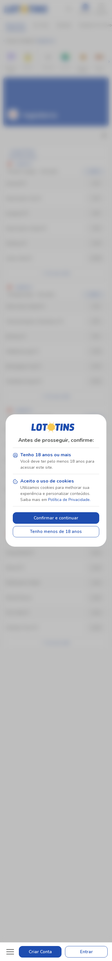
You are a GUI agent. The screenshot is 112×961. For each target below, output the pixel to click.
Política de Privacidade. (69, 499)
